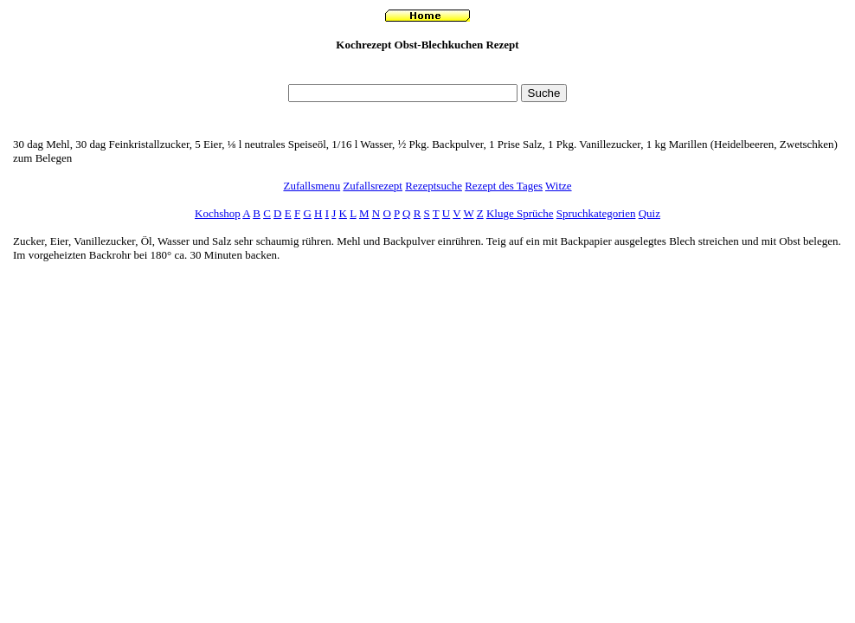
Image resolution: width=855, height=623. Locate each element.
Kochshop (218, 213)
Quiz (649, 213)
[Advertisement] (427, 72)
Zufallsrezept (372, 185)
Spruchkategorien (596, 213)
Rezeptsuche (433, 185)
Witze (558, 185)
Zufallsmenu (311, 185)
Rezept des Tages (504, 185)
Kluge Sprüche (520, 213)
